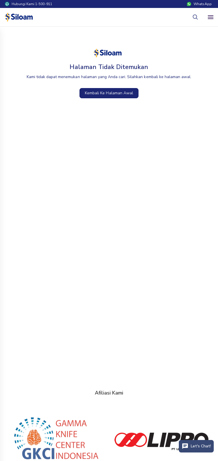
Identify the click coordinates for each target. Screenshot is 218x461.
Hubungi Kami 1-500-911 (28, 4)
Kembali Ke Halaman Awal (109, 93)
